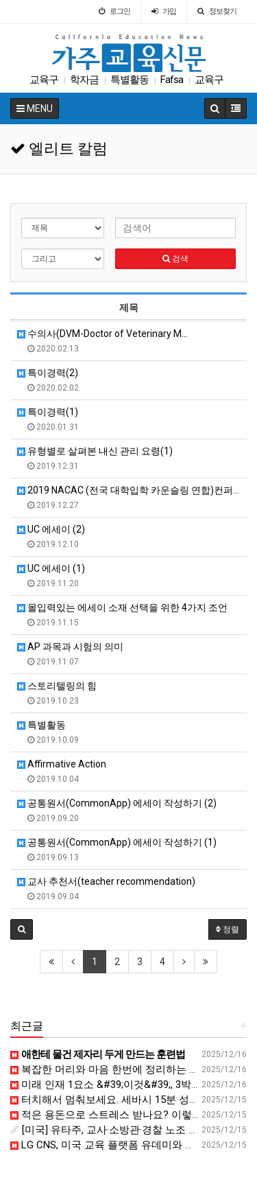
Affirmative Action (61, 763)
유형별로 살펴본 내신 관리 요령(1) (95, 450)
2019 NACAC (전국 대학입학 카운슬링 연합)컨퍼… (128, 490)
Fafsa (171, 79)
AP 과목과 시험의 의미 (70, 646)
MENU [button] (34, 108)
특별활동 (129, 79)
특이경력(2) (47, 372)
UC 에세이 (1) (51, 568)
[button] (21, 929)
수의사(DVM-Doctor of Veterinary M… (102, 333)
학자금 (84, 79)
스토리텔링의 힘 (57, 685)
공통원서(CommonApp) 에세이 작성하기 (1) (117, 842)
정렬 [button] (227, 929)
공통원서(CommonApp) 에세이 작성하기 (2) (117, 803)
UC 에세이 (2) (51, 529)
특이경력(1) (47, 411)
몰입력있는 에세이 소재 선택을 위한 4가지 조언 (122, 607)
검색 (175, 259)
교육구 (43, 79)
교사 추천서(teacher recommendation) (106, 881)
